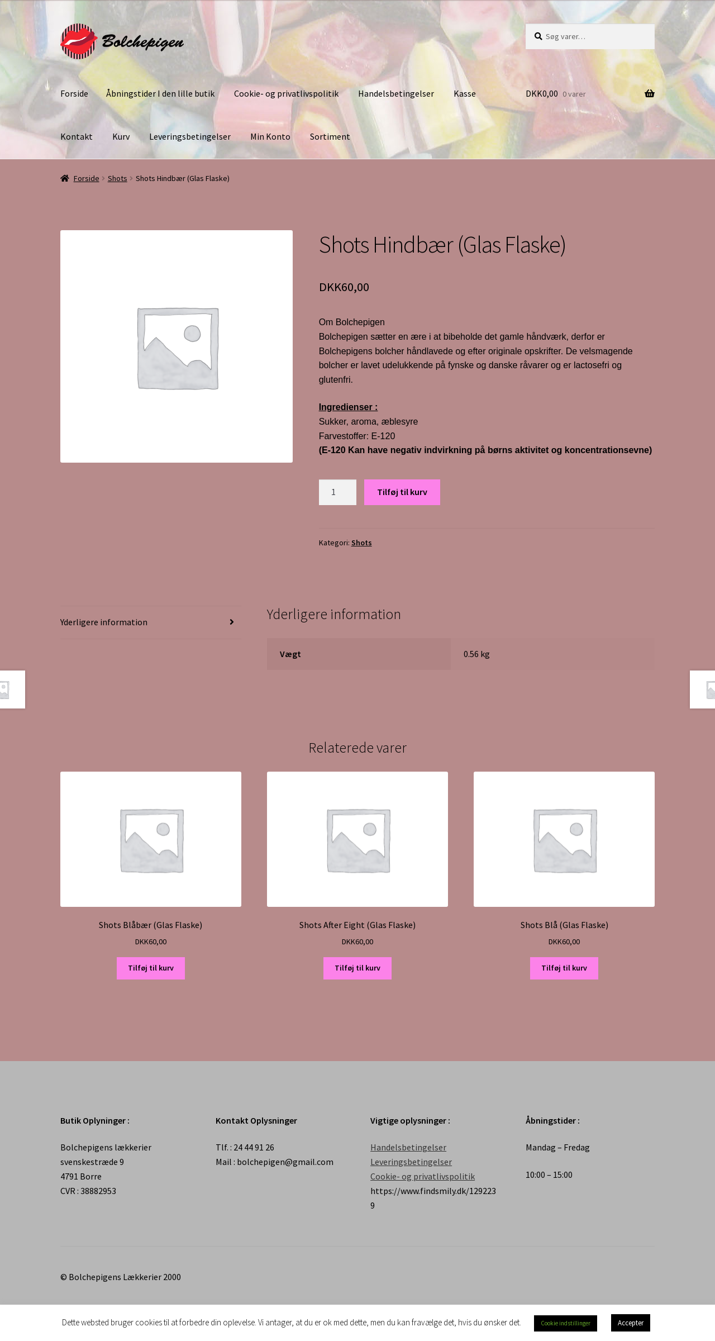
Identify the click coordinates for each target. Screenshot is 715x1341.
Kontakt (76, 136)
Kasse (465, 93)
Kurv (121, 136)
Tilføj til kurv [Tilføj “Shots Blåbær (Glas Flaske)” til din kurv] (151, 968)
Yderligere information (103, 621)
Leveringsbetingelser (190, 136)
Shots (117, 178)
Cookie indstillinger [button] (565, 1323)
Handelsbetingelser (396, 93)
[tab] (150, 622)
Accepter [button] (631, 1323)
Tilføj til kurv (402, 491)
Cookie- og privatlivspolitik (286, 93)
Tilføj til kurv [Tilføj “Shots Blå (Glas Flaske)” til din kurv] (564, 968)
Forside (74, 93)
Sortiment (330, 136)
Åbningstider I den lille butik (160, 93)
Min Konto (270, 136)
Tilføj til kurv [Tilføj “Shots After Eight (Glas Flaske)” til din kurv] (357, 968)
